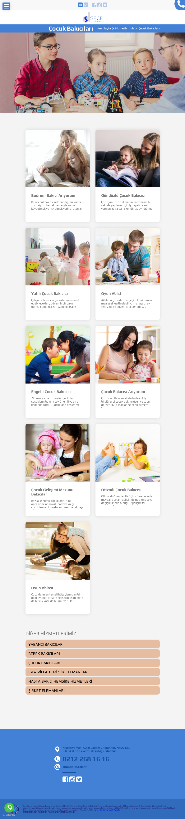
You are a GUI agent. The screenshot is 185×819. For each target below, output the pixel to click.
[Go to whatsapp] (9, 807)
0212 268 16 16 (179, 5)
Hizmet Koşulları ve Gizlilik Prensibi (107, 810)
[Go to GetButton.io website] (9, 815)
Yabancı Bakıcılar (45, 644)
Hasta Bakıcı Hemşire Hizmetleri (60, 681)
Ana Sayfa (104, 28)
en (85, 5)
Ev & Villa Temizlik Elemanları (58, 672)
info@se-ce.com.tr (74, 766)
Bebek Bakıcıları (44, 653)
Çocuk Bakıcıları (44, 663)
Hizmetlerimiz (124, 28)
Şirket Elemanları (46, 690)
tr (80, 5)
